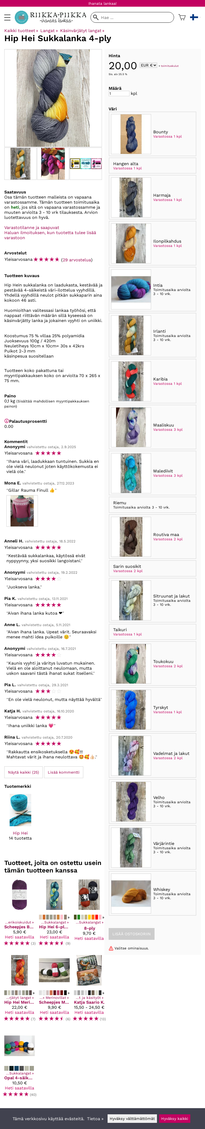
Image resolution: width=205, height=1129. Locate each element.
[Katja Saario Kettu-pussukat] (89, 990)
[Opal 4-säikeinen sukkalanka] (19, 1066)
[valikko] (7, 17)
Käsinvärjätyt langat (82, 30)
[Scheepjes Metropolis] (54, 990)
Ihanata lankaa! (102, 3)
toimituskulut (170, 65)
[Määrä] (119, 93)
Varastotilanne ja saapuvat (31, 227)
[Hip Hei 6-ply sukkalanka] (54, 915)
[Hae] (132, 17)
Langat (49, 30)
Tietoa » (95, 1118)
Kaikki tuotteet (21, 30)
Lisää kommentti (64, 772)
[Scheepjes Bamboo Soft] (19, 915)
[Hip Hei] (20, 822)
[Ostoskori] (182, 17)
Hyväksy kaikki (174, 1118)
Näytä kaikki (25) (23, 772)
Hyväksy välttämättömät (132, 1118)
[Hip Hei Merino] (19, 990)
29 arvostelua (77, 259)
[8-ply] (89, 915)
